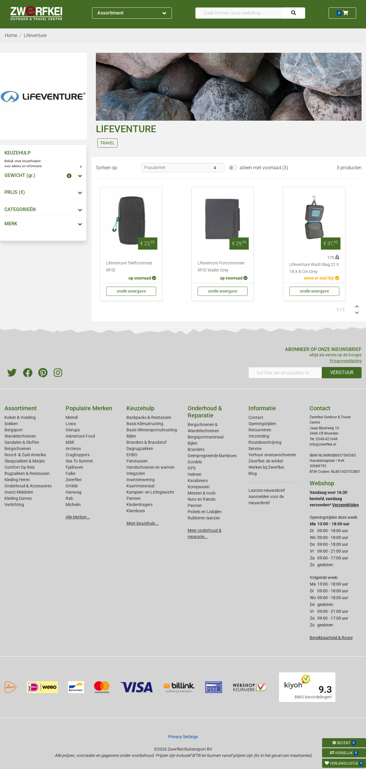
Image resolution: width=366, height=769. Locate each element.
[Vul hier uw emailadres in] (285, 372)
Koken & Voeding (20, 417)
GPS (192, 468)
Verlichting (14, 504)
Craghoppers (78, 454)
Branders (196, 449)
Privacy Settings (183, 736)
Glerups (73, 429)
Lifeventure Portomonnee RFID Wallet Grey (221, 267)
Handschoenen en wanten (150, 467)
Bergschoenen (17, 448)
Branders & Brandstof (146, 442)
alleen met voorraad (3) (264, 167)
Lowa (71, 423)
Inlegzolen (135, 473)
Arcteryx (73, 448)
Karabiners (198, 480)
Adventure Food (80, 436)
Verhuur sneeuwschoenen (272, 454)
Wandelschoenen (20, 436)
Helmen (195, 474)
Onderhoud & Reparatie (205, 412)
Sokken (11, 423)
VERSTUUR (342, 372)
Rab (69, 498)
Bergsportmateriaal (206, 437)
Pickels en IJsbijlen (205, 511)
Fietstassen (137, 461)
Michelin (73, 504)
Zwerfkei (73, 479)
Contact (255, 417)
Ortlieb (72, 486)
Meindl (72, 417)
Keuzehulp (140, 408)
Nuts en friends (202, 499)
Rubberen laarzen (204, 518)
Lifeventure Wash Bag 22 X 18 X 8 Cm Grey (314, 268)
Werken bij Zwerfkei (266, 467)
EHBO (131, 454)
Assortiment (131, 13)
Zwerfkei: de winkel (265, 461)
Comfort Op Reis (19, 467)
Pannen (195, 505)
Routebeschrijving (264, 442)
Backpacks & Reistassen (148, 417)
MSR (70, 442)
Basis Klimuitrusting (144, 423)
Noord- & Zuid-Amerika (25, 454)
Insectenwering (140, 479)
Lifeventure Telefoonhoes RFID (129, 267)
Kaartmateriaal (140, 486)
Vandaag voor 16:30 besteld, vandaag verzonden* (334, 498)
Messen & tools (202, 493)
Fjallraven (74, 467)
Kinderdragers (139, 504)
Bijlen (131, 436)
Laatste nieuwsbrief (266, 490)
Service (255, 448)
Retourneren (259, 429)
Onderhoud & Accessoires (28, 486)
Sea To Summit (79, 461)
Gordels (195, 462)
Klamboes (135, 510)
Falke (70, 473)
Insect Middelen (18, 492)
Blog (252, 473)
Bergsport (13, 429)
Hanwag (73, 492)
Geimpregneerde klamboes (212, 455)
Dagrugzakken (139, 448)
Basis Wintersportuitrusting (151, 429)
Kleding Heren (17, 479)
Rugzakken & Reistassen (27, 473)
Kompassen (199, 486)
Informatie (262, 408)
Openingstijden (262, 423)
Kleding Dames (18, 498)
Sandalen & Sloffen (21, 442)
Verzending (258, 436)
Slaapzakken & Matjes (24, 461)
